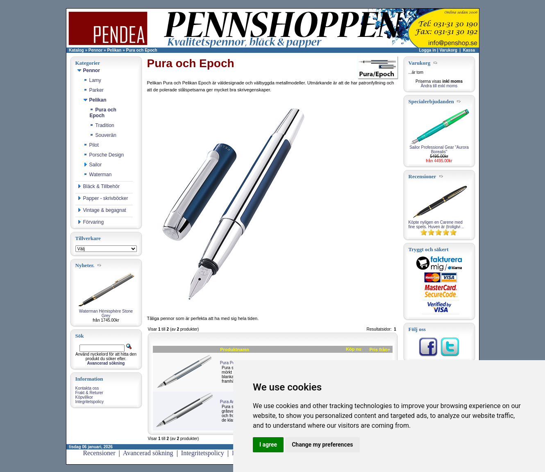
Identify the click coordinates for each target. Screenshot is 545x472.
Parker (94, 90)
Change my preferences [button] (322, 444)
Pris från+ (379, 349)
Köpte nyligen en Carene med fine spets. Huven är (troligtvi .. (436, 224)
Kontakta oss (87, 388)
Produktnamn (234, 349)
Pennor (95, 50)
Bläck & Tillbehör (98, 186)
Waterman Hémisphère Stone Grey (106, 313)
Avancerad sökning (148, 452)
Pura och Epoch (141, 50)
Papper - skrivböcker (102, 198)
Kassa (469, 50)
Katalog (76, 50)
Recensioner (99, 452)
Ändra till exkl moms (439, 86)
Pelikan (114, 50)
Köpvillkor (84, 397)
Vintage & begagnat (101, 210)
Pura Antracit (231, 401)
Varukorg (448, 50)
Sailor (93, 165)
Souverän (103, 135)
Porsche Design (104, 155)
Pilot (91, 145)
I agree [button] (268, 444)
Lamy (92, 80)
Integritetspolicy (89, 401)
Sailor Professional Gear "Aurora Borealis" (439, 149)
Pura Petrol (230, 363)
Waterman (98, 174)
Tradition (102, 125)
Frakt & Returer (89, 392)
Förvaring (90, 222)
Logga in (427, 50)
